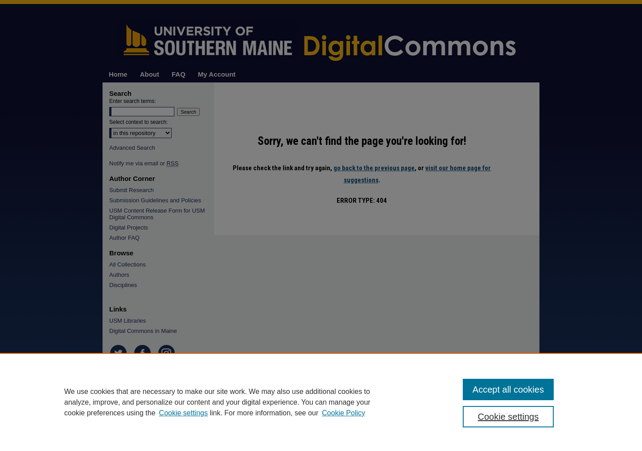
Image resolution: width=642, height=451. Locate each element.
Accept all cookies (508, 389)
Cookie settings (183, 413)
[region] (321, 402)
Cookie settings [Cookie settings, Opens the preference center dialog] (508, 417)
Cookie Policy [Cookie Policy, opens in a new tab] (343, 413)
